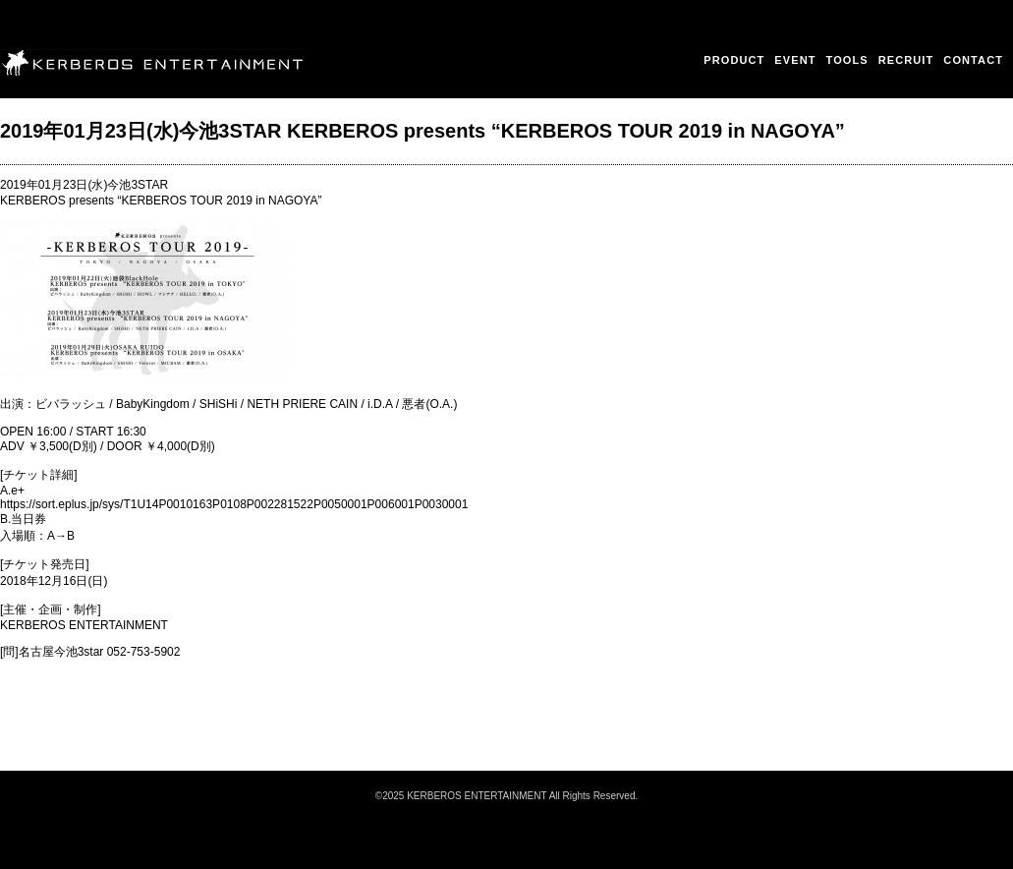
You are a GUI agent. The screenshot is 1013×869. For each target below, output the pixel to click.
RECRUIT (906, 60)
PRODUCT (733, 60)
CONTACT (973, 60)
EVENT (795, 60)
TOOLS (847, 60)
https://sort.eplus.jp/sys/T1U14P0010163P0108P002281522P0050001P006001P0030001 (234, 504)
